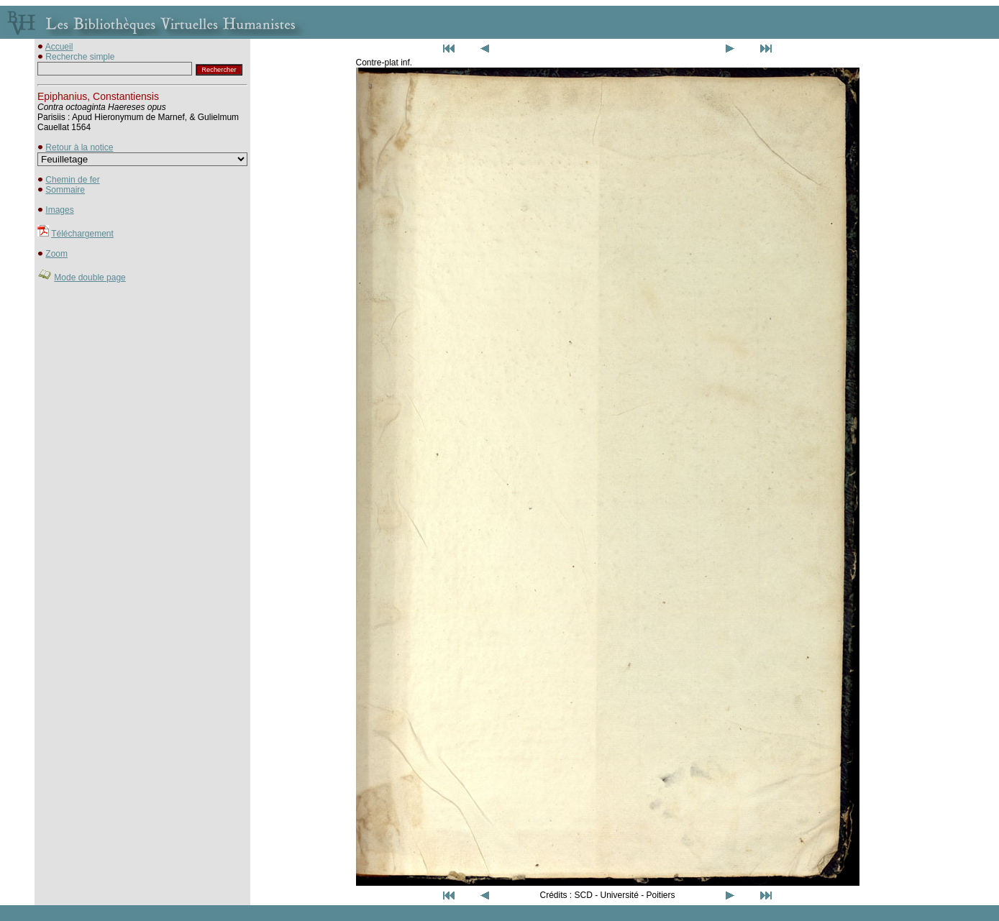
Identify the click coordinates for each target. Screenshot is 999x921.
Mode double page (89, 277)
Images (59, 210)
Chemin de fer (72, 180)
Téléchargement (82, 234)
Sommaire (65, 190)
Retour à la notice (79, 147)
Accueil (59, 47)
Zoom (56, 254)
